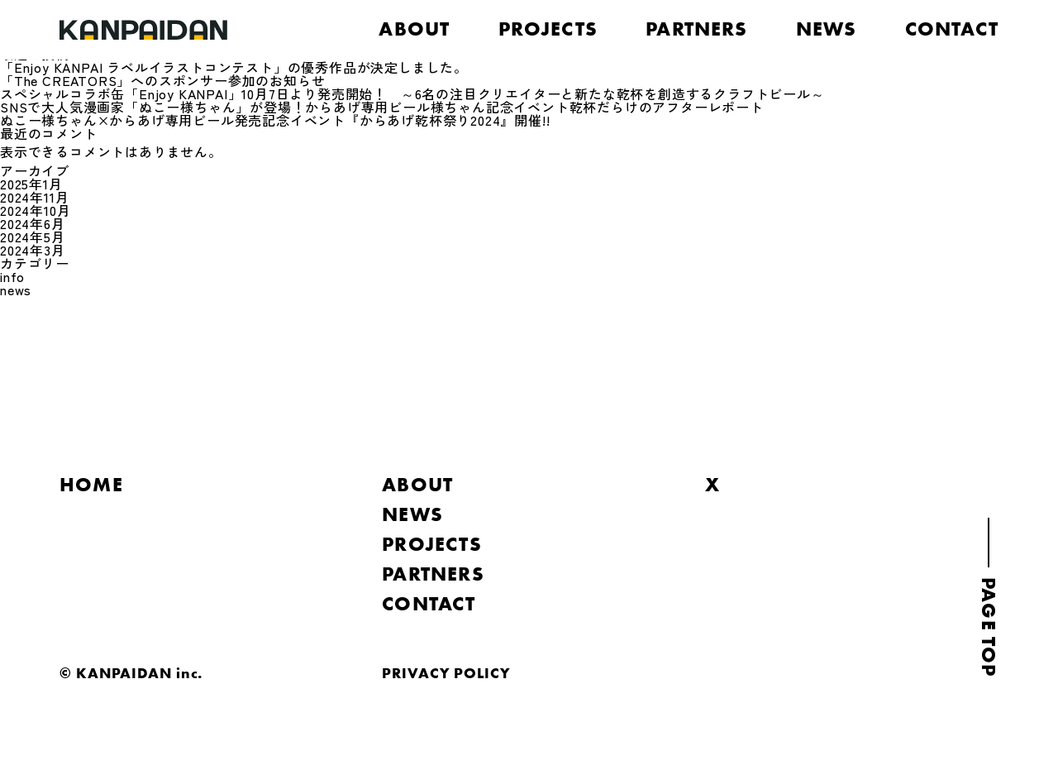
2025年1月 (31, 184)
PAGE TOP (988, 627)
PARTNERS (697, 29)
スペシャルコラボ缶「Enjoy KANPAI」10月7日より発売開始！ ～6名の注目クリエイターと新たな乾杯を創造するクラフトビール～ (412, 93)
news (15, 289)
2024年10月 (35, 210)
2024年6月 (32, 223)
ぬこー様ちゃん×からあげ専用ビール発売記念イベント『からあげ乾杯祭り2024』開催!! (275, 120)
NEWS (826, 29)
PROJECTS (548, 29)
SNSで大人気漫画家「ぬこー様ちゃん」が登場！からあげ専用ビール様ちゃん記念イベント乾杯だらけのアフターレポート (382, 107)
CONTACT (951, 29)
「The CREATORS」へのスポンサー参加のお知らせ (162, 80)
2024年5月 (32, 236)
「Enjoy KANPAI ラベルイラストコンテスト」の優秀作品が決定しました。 (234, 67)
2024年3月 (32, 250)
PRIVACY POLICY (446, 672)
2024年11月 (34, 197)
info (12, 276)
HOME (91, 484)
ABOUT (414, 29)
